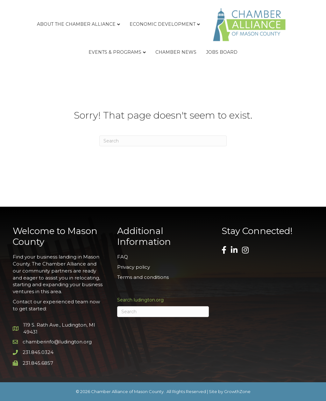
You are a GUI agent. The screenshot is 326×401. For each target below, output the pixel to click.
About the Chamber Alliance (76, 24)
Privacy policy (133, 267)
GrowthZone (237, 391)
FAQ (122, 257)
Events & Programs (115, 52)
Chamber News (175, 52)
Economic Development (162, 24)
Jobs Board (221, 52)
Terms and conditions (143, 277)
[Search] (163, 140)
